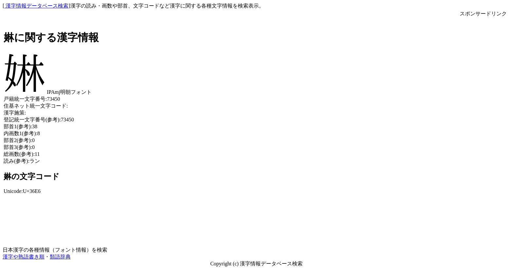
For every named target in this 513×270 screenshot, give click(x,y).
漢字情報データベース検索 (36, 6)
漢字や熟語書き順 (23, 257)
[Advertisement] (483, 115)
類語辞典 (60, 257)
